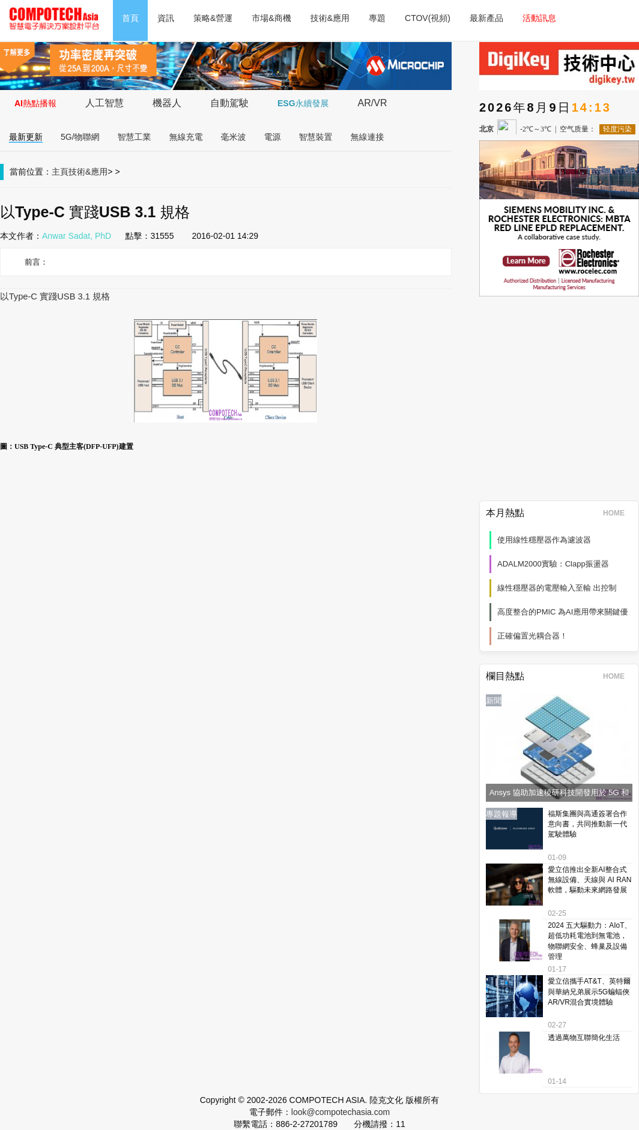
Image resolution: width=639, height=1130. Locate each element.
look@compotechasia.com (340, 1112)
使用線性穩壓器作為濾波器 (544, 539)
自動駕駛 (229, 103)
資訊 (165, 18)
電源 (272, 137)
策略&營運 (212, 18)
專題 (377, 18)
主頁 (60, 171)
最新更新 (26, 137)
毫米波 (233, 137)
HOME (617, 513)
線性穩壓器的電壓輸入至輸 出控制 (557, 587)
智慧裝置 (316, 137)
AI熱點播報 (35, 103)
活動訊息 (539, 18)
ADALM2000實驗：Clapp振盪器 (553, 563)
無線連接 (367, 137)
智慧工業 (134, 137)
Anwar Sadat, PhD (76, 236)
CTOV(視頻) (427, 18)
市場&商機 (271, 18)
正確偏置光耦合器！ (532, 635)
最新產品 (486, 18)
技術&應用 (330, 18)
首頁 (130, 18)
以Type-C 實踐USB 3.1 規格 (55, 296)
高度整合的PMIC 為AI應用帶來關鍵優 (562, 611)
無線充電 (186, 137)
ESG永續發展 (303, 103)
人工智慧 (104, 103)
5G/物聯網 (80, 137)
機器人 (167, 103)
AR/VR (372, 103)
